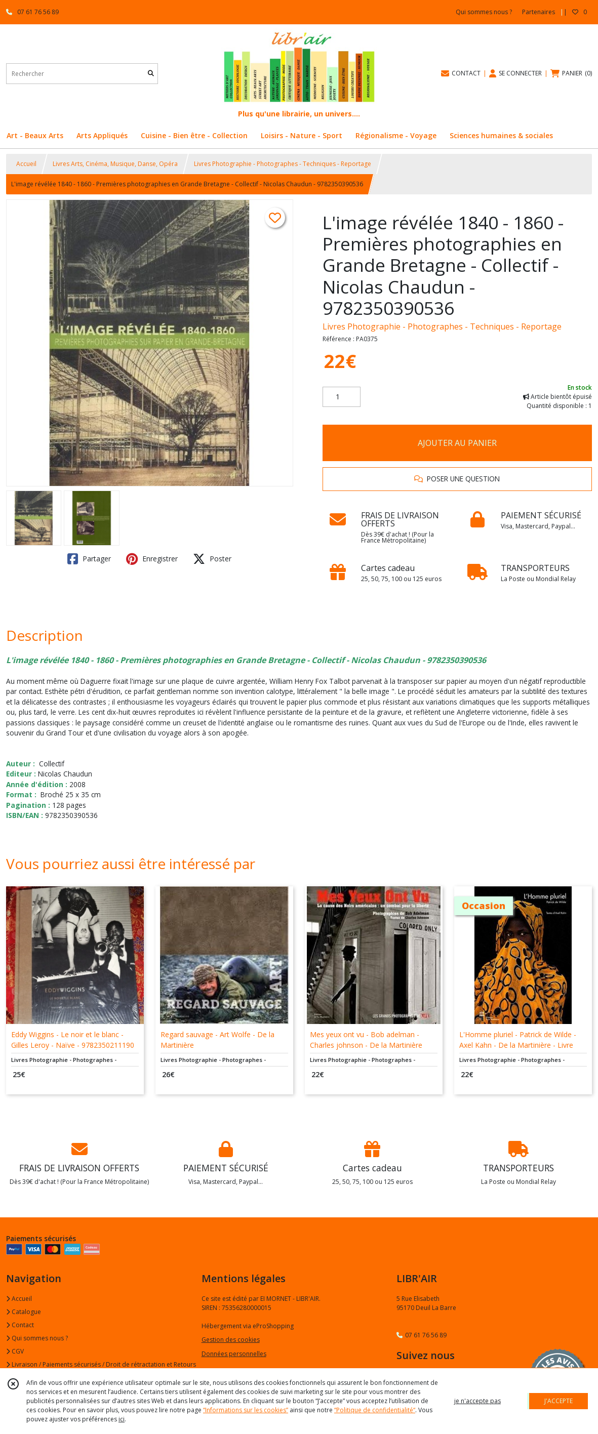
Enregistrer (152, 559)
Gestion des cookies (231, 1339)
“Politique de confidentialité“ (374, 1410)
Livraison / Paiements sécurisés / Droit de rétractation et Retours (101, 1364)
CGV (15, 1351)
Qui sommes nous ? (37, 1338)
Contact (20, 1325)
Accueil (26, 163)
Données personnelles (234, 1353)
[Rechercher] (150, 74)
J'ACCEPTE (558, 1401)
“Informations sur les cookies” (245, 1410)
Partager (89, 559)
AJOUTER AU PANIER (457, 442)
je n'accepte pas (477, 1401)
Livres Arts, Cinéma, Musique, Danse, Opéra (115, 163)
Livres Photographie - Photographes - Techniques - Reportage (282, 163)
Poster (212, 559)
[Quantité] (342, 397)
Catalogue (23, 1311)
